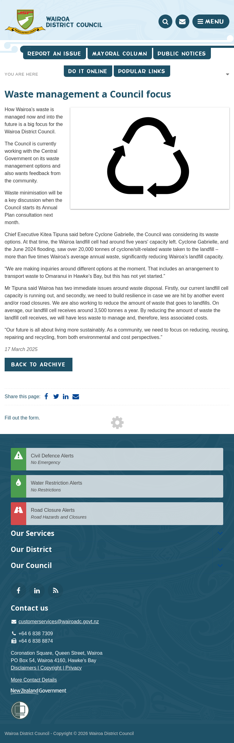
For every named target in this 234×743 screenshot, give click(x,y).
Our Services (32, 533)
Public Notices (182, 53)
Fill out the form (22, 417)
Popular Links (142, 71)
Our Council (31, 565)
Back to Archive (38, 364)
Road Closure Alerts (125, 513)
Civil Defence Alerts (125, 459)
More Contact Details (34, 679)
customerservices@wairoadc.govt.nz (58, 621)
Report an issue (54, 53)
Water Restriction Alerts (125, 486)
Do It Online (88, 71)
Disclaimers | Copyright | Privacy (46, 667)
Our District (31, 549)
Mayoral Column (119, 53)
